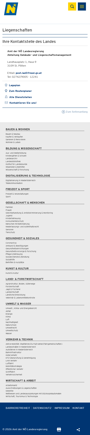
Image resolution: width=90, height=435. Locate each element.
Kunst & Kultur (12, 273)
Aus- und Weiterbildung (16, 153)
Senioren (9, 229)
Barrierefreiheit (18, 408)
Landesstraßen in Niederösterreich (21, 347)
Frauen (9, 210)
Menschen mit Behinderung (18, 224)
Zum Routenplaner (20, 90)
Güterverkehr (11, 355)
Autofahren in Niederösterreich (19, 349)
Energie (9, 314)
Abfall (8, 311)
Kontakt (78, 408)
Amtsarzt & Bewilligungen (17, 246)
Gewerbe (9, 391)
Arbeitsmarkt (11, 385)
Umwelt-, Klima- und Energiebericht (21, 308)
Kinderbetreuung (13, 218)
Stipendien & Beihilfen (15, 167)
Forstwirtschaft (12, 286)
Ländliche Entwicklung (15, 295)
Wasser (9, 333)
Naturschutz (11, 325)
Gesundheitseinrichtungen (17, 248)
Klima (8, 316)
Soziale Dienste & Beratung (17, 257)
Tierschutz (10, 232)
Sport (8, 196)
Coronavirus (11, 243)
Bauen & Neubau (13, 134)
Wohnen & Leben (13, 142)
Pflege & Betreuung (14, 254)
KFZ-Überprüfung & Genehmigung (21, 358)
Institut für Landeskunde (16, 164)
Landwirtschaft (12, 292)
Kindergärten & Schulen (16, 155)
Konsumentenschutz (15, 221)
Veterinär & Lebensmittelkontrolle (20, 297)
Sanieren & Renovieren (15, 139)
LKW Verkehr (11, 360)
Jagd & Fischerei (13, 289)
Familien (9, 207)
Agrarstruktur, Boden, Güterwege (20, 283)
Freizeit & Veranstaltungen (17, 194)
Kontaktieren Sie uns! (22, 102)
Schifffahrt (10, 372)
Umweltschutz (12, 330)
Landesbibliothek (13, 161)
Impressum (62, 408)
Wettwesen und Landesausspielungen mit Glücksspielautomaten (33, 393)
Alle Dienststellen (20, 97)
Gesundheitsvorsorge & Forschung (21, 251)
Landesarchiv (11, 158)
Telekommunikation (14, 183)
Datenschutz (42, 408)
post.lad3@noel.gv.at (29, 72)
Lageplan (14, 85)
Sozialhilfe (10, 259)
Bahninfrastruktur (13, 352)
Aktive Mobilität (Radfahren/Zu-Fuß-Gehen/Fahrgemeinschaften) (34, 344)
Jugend (9, 215)
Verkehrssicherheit (14, 374)
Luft (7, 319)
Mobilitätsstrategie (14, 366)
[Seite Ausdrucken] (59, 430)
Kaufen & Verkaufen (14, 136)
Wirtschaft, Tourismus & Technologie (22, 396)
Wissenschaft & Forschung (17, 169)
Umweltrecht (11, 327)
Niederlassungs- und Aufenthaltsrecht (22, 226)
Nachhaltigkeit (12, 322)
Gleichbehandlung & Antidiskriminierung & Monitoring (29, 213)
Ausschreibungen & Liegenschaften (21, 388)
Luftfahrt (9, 363)
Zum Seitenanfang (75, 111)
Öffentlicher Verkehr (14, 369)
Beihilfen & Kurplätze (15, 262)
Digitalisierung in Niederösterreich (21, 180)
